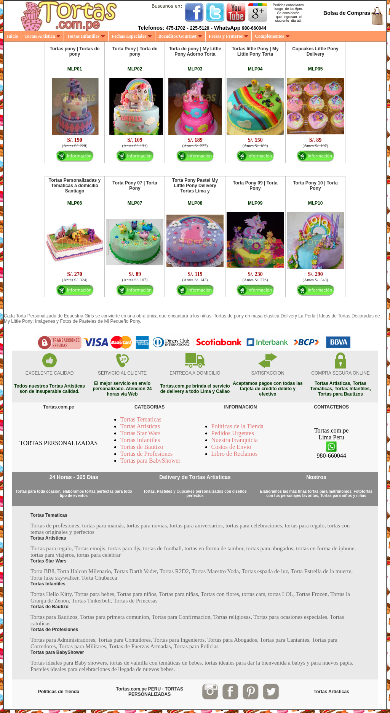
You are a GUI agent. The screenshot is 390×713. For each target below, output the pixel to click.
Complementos (272, 36)
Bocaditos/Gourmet (180, 36)
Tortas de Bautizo (141, 447)
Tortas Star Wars (140, 433)
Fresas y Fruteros (229, 36)
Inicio (12, 36)
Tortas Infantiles (86, 36)
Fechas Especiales (132, 36)
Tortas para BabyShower (150, 460)
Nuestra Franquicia (234, 440)
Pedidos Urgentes (232, 433)
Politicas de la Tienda (237, 426)
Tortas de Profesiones (146, 453)
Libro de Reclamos (234, 453)
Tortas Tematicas (140, 419)
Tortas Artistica (42, 36)
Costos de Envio (231, 447)
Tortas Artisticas (140, 426)
